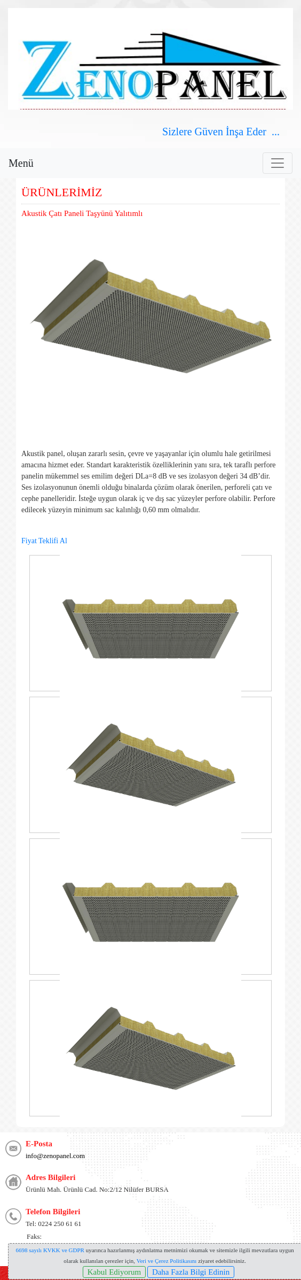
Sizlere (177, 131)
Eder (256, 131)
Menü (21, 163)
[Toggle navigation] (277, 163)
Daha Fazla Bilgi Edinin (190, 1272)
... (277, 131)
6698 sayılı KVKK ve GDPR (50, 1250)
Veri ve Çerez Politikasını (167, 1261)
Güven (207, 131)
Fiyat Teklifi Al (44, 541)
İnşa (234, 131)
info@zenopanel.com (55, 1156)
